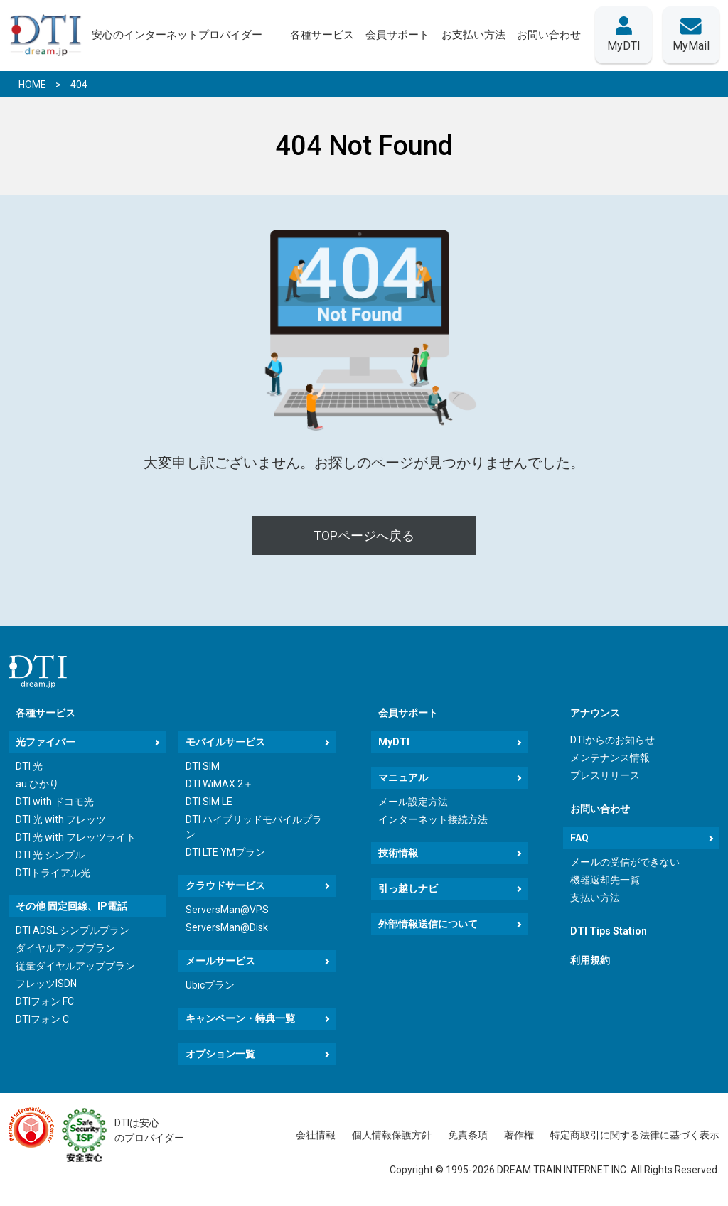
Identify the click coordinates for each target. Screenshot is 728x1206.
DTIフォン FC (45, 1001)
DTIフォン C (42, 1019)
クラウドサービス (225, 885)
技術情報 (398, 852)
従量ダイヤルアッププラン (75, 965)
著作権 (519, 1135)
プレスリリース (605, 775)
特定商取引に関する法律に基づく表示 (634, 1135)
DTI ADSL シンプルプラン (72, 930)
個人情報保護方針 (392, 1135)
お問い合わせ (600, 808)
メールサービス (220, 961)
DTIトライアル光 (53, 872)
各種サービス (45, 712)
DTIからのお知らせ (612, 739)
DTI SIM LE (209, 801)
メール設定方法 (413, 801)
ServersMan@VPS (227, 909)
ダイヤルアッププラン (65, 948)
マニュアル (403, 777)
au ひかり (37, 784)
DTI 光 (29, 766)
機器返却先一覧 (605, 879)
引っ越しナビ (408, 888)
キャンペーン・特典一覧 (240, 1018)
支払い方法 (595, 897)
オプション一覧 (220, 1054)
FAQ (579, 838)
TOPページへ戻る (364, 535)
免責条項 (468, 1135)
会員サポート (408, 712)
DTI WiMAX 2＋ (219, 784)
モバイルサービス (225, 742)
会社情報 (316, 1135)
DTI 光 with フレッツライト (76, 837)
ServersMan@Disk (227, 927)
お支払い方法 (473, 34)
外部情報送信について (428, 924)
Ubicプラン (210, 985)
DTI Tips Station (608, 931)
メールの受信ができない (625, 862)
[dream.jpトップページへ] (38, 671)
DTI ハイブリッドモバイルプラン (254, 827)
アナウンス (595, 712)
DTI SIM (203, 766)
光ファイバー (45, 742)
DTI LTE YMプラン (225, 852)
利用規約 (590, 960)
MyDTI (394, 742)
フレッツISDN (46, 983)
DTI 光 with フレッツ (61, 819)
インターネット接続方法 (433, 819)
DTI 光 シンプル (50, 855)
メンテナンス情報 (610, 757)
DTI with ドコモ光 (55, 801)
